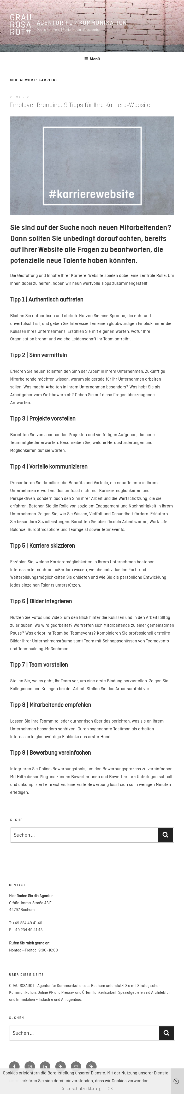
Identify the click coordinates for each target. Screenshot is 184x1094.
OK (110, 1088)
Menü (92, 59)
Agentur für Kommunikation (82, 23)
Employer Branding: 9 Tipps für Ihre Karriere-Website (80, 105)
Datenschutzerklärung (81, 1088)
